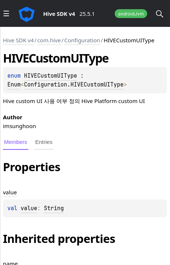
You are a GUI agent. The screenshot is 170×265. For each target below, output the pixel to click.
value (29, 208)
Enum (14, 84)
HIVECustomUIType (50, 76)
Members (15, 142)
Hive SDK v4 (18, 40)
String (54, 208)
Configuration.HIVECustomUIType (74, 84)
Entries (44, 142)
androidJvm (131, 14)
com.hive (49, 40)
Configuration (82, 40)
